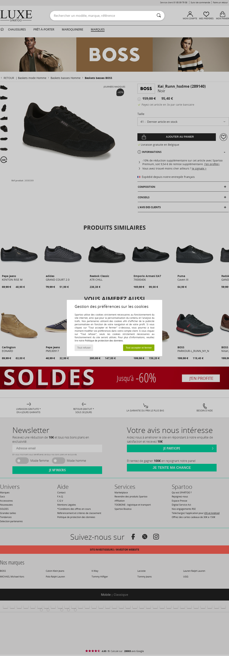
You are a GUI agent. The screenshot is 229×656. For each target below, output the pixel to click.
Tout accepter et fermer (139, 347)
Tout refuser (84, 347)
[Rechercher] (159, 15)
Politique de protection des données (104, 340)
